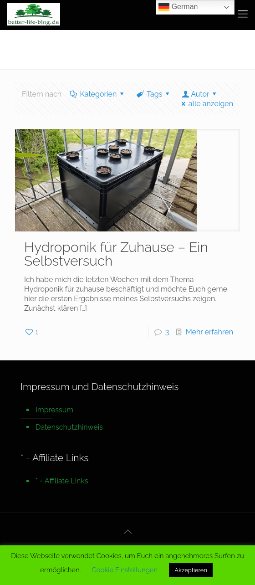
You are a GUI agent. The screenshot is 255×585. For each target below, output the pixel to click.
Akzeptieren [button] (190, 570)
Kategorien (97, 94)
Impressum (54, 409)
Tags (154, 94)
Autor (200, 94)
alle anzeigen (205, 103)
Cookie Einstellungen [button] (125, 570)
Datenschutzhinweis (69, 427)
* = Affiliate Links (62, 481)
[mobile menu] (242, 13)
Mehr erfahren (209, 332)
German (178, 7)
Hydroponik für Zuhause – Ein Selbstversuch (116, 254)
